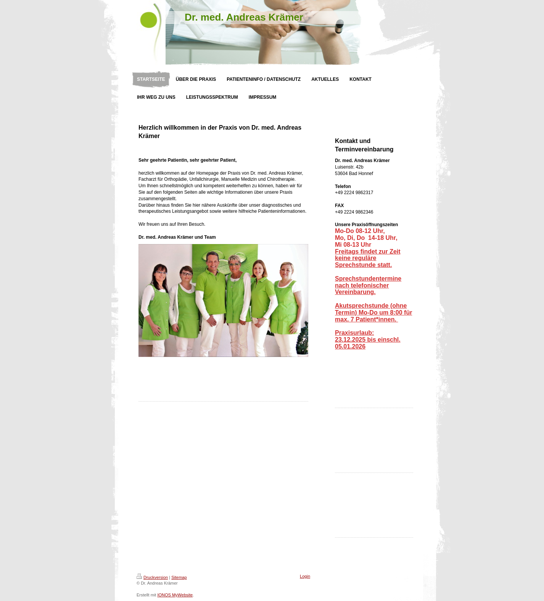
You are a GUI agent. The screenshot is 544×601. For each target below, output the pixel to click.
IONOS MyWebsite (175, 595)
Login (305, 576)
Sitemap (179, 577)
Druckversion (152, 577)
